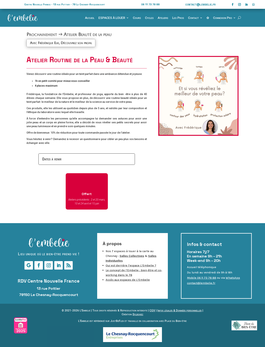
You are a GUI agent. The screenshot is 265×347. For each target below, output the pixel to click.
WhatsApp (233, 277)
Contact (193, 18)
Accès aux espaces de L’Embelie (128, 279)
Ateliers (163, 18)
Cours (137, 18)
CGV (152, 310)
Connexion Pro (222, 18)
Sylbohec (137, 314)
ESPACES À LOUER (111, 18)
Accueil (89, 18)
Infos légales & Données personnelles (179, 310)
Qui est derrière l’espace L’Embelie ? (131, 265)
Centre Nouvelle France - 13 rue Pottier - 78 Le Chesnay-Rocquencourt (64, 4)
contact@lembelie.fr (200, 4)
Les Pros (178, 18)
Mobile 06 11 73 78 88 (201, 277)
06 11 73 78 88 (150, 4)
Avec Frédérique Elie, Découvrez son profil (61, 43)
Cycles (149, 18)
